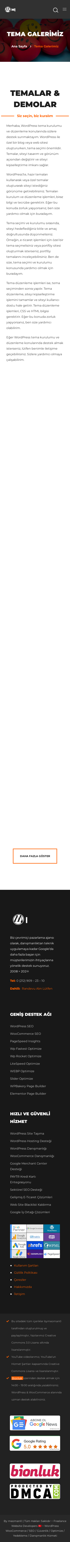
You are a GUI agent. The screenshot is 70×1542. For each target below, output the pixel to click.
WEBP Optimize (22, 1071)
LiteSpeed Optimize (25, 1063)
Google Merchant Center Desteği (28, 1166)
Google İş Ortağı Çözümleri (30, 1212)
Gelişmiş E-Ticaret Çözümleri (31, 1197)
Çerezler (20, 1280)
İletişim (19, 1294)
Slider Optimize (21, 1078)
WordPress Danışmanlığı (28, 1148)
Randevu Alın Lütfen (37, 988)
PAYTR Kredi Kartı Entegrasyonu (23, 1179)
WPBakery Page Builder (28, 1086)
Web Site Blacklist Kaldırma (30, 1204)
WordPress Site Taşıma (27, 1133)
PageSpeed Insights (25, 1041)
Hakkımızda (23, 1287)
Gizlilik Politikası (25, 1272)
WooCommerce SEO (25, 1033)
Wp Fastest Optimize (26, 1048)
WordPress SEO (21, 1026)
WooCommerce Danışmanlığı (32, 1156)
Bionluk (17, 1378)
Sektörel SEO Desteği (26, 1189)
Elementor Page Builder (28, 1093)
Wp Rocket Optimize (25, 1056)
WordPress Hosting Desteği (31, 1141)
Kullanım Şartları (26, 1265)
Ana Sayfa (19, 46)
